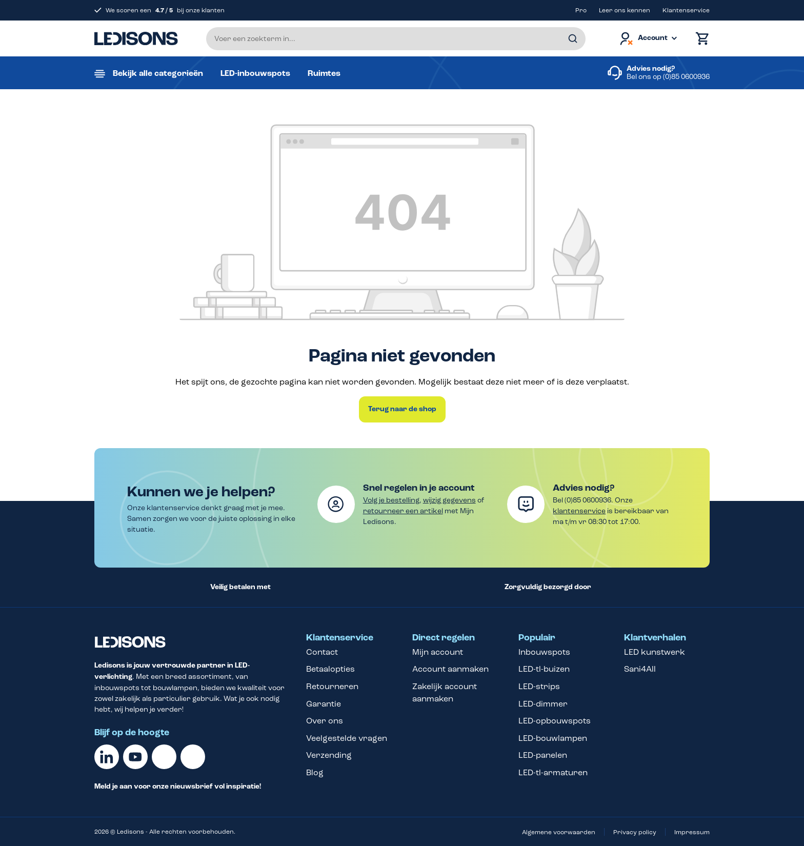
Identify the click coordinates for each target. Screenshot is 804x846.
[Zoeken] (573, 38)
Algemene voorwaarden (558, 832)
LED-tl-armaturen (553, 772)
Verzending (329, 755)
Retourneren (332, 686)
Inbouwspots (544, 652)
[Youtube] (135, 756)
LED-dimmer (543, 704)
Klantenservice (686, 10)
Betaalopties (330, 669)
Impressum (692, 832)
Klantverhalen (655, 637)
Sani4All (640, 669)
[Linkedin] (106, 756)
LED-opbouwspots (554, 721)
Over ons (324, 721)
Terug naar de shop (402, 409)
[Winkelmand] (700, 38)
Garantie (323, 704)
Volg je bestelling (391, 500)
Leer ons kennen (624, 10)
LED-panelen (542, 755)
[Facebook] (164, 756)
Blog (315, 772)
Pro (581, 10)
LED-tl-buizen (544, 669)
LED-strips (539, 686)
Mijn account (437, 652)
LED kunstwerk (654, 652)
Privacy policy (634, 832)
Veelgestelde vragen (346, 738)
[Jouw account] (647, 38)
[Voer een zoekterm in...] (396, 38)
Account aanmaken (450, 669)
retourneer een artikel (403, 511)
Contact (322, 652)
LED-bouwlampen (552, 738)
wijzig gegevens (449, 500)
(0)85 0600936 (686, 76)
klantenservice (579, 511)
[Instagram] (192, 756)
